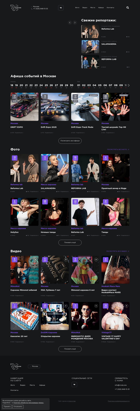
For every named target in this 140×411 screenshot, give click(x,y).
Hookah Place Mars (111, 286)
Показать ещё (70, 242)
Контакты (110, 7)
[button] (70, 22)
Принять (7, 406)
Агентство (72, 401)
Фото (77, 7)
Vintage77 (107, 332)
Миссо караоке (48, 185)
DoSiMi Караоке (49, 332)
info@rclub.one (121, 385)
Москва (14, 123)
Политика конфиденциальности (119, 401)
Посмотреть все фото (118, 150)
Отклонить (18, 406)
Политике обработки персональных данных (29, 402)
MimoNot (14, 286)
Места (92, 7)
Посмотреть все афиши (70, 141)
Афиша (101, 7)
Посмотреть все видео (118, 251)
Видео (84, 7)
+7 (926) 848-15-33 (40, 9)
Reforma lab (16, 185)
